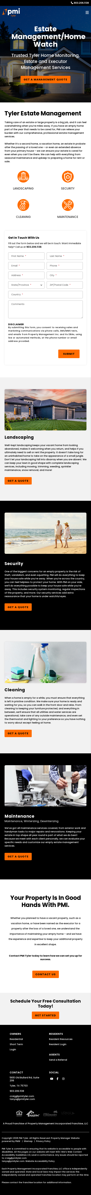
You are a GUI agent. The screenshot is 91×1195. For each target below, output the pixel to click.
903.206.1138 (81, 3)
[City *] (65, 275)
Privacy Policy (43, 1141)
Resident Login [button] (57, 1044)
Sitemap (28, 1141)
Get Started (45, 1015)
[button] (51, 1078)
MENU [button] (87, 12)
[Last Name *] (65, 256)
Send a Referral (58, 1060)
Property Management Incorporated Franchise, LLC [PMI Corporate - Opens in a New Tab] (58, 1123)
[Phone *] (65, 265)
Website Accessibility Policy (40, 1161)
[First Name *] (26, 256)
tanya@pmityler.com (22, 1099)
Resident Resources (61, 1039)
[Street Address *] (26, 275)
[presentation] (30, 352)
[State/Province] (26, 285)
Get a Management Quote (45, 79)
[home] (11, 12)
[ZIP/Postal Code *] (65, 285)
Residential (16, 1039)
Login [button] (13, 1049)
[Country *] (45, 294)
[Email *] (26, 265)
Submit (69, 354)
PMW (17, 1141)
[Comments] (45, 309)
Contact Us (45, 974)
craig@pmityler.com (22, 1096)
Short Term (16, 1044)
